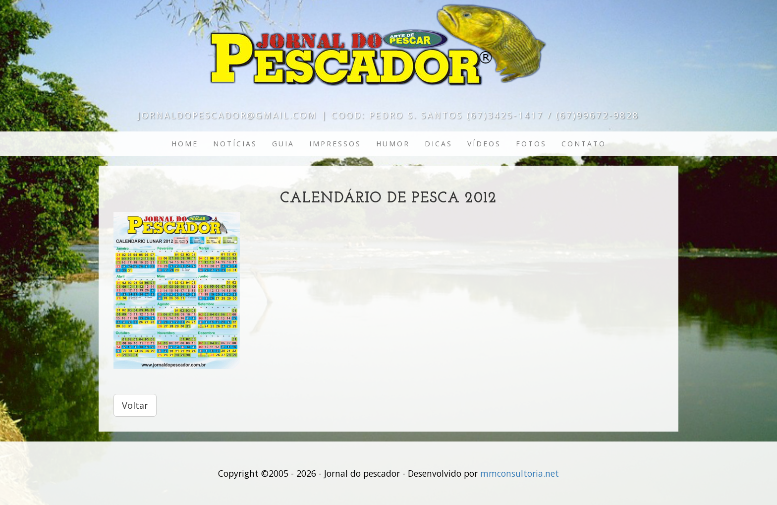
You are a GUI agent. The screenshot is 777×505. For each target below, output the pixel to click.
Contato (583, 143)
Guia (283, 143)
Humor (393, 143)
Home (184, 143)
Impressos (335, 143)
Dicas (438, 143)
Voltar (135, 405)
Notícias (235, 143)
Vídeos (484, 143)
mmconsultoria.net (519, 473)
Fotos (531, 143)
